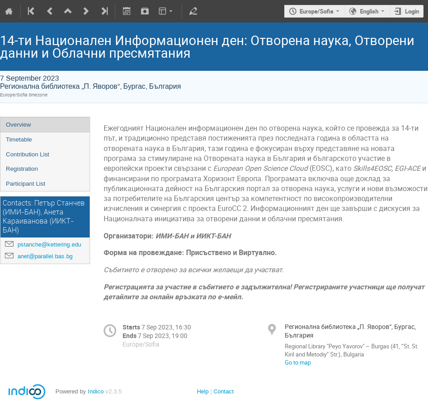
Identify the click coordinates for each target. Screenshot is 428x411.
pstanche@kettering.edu (49, 244)
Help (203, 391)
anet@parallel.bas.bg (45, 256)
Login (412, 11)
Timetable (19, 139)
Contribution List (27, 154)
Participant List (25, 183)
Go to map (298, 362)
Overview (18, 124)
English (369, 11)
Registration (22, 168)
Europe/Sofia (316, 11)
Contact (224, 391)
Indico (96, 391)
